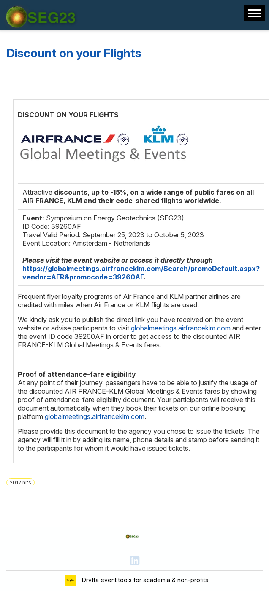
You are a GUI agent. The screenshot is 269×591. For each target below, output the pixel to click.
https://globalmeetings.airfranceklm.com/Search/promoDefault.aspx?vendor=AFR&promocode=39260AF (141, 272)
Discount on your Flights (73, 53)
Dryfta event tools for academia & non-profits (144, 579)
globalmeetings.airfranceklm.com (181, 328)
